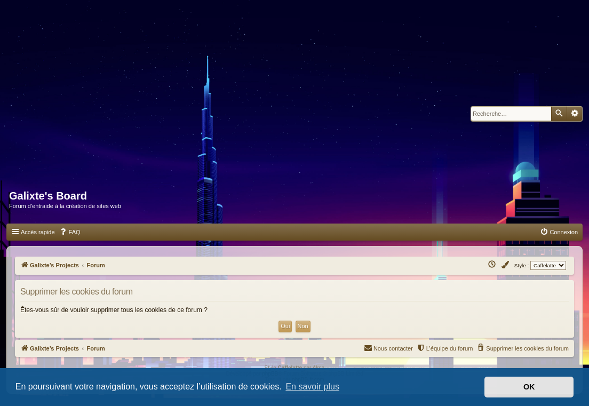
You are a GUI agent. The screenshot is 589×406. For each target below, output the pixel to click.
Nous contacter (388, 348)
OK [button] (529, 387)
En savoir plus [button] (312, 386)
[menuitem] (70, 232)
